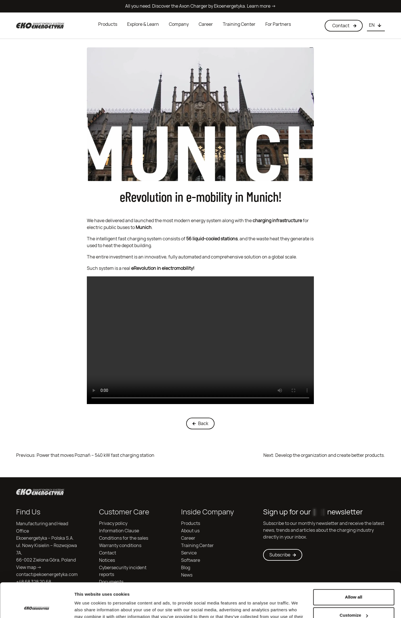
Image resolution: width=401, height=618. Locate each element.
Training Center (239, 24)
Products (107, 24)
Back (200, 423)
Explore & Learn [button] (143, 24)
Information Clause (119, 531)
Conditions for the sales (123, 538)
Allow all (353, 564)
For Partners (278, 24)
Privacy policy (113, 523)
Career (206, 24)
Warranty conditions (120, 545)
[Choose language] (376, 25)
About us (190, 531)
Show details (87, 606)
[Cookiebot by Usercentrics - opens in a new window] (37, 607)
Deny (353, 601)
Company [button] (179, 24)
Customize (354, 583)
